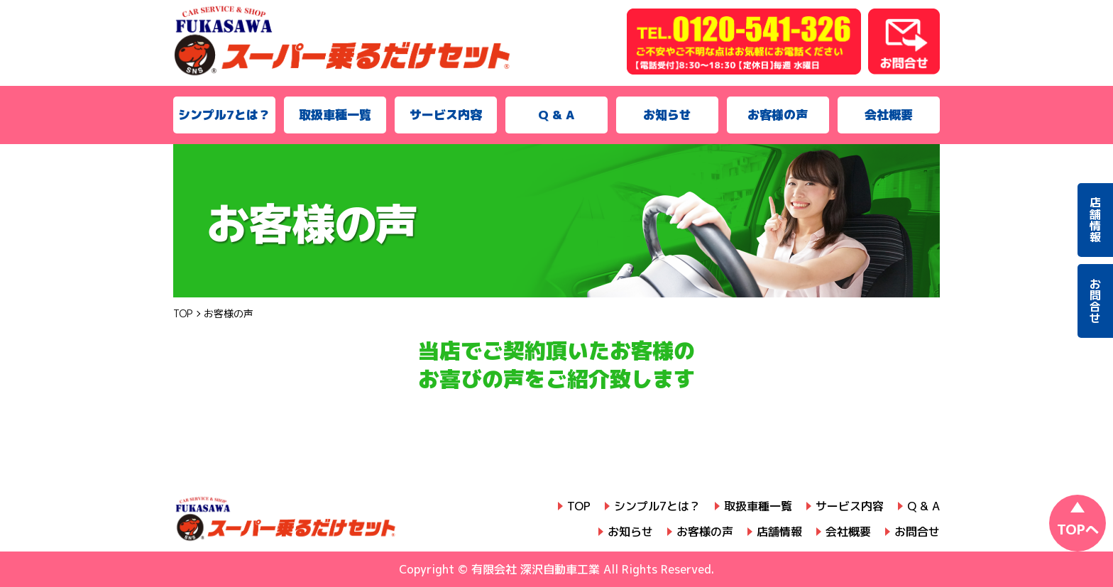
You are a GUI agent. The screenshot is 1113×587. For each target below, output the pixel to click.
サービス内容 (446, 114)
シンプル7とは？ (224, 114)
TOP (579, 506)
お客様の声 (777, 114)
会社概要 (889, 114)
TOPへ (1078, 529)
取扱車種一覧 (335, 114)
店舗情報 (779, 531)
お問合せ (917, 531)
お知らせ (667, 114)
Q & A (556, 114)
